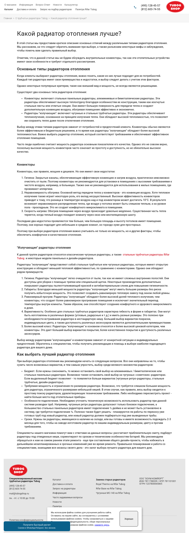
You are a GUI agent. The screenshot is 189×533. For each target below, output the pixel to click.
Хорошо (128, 518)
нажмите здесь (102, 525)
